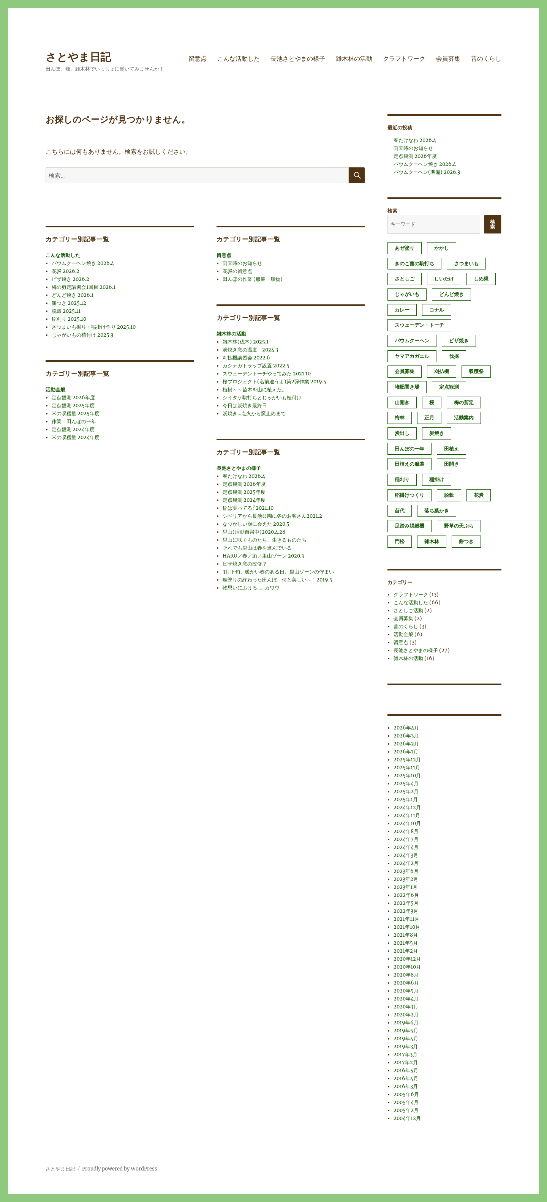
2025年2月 (406, 791)
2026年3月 (406, 736)
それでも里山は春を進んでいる (257, 548)
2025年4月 (406, 783)
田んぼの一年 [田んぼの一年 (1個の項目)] (409, 449)
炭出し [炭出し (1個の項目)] (402, 433)
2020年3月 (406, 1007)
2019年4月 (406, 1038)
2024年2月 (406, 863)
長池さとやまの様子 (297, 58)
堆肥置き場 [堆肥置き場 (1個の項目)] (407, 387)
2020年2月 (406, 1014)
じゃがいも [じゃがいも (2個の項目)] (407, 294)
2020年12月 (407, 959)
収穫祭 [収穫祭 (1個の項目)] (476, 371)
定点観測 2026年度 (73, 397)
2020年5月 (406, 991)
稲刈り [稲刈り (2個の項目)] (402, 479)
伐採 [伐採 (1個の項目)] (454, 356)
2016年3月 (406, 1086)
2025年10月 (407, 775)
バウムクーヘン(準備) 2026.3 (427, 172)
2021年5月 (406, 943)
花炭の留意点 (237, 271)
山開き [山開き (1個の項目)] (402, 402)
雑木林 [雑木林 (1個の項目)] (431, 541)
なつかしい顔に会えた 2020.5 (256, 524)
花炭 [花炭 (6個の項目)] (479, 495)
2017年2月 (406, 1062)
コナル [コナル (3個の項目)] (436, 310)
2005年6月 (406, 1094)
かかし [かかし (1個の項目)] (441, 248)
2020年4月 (406, 999)
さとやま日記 (78, 56)
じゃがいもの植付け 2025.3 (82, 335)
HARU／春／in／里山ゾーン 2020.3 (263, 556)
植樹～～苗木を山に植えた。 (255, 389)
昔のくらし (486, 58)
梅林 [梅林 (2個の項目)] (400, 417)
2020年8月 (406, 975)
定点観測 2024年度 (73, 429)
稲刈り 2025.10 (69, 319)
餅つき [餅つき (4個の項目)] (466, 541)
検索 (392, 211)
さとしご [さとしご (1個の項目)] (404, 279)
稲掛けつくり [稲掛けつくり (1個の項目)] (409, 495)
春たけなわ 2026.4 (244, 476)
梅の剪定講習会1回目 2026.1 (83, 287)
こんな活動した (238, 58)
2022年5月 (406, 903)
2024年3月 (406, 855)
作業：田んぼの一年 (74, 421)
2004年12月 (407, 1118)
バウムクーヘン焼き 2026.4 (83, 263)
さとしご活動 (408, 610)
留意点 (197, 58)
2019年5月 (406, 1030)
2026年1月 (406, 751)
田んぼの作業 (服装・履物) (253, 279)
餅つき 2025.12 (69, 303)
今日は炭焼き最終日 (245, 405)
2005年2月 (406, 1110)
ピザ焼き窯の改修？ (245, 564)
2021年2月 (406, 951)
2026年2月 (406, 743)
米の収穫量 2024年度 (76, 437)
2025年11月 (407, 767)
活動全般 (55, 389)
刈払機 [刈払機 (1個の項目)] (441, 371)
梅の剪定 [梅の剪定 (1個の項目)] (464, 402)
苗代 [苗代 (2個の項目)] (400, 510)
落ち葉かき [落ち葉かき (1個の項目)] (436, 510)
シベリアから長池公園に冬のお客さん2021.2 (272, 516)
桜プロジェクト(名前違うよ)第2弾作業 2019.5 (274, 381)
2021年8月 (406, 935)
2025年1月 (406, 799)
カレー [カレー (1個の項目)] (402, 310)
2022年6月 (406, 895)
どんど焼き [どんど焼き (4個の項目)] (451, 294)
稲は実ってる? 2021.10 (248, 508)
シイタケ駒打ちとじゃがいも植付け (262, 397)
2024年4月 (406, 847)
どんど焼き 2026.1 (72, 295)
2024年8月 (406, 831)
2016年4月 (406, 1078)
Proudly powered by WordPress (119, 1169)
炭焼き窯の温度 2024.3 (250, 350)
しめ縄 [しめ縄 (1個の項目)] (481, 279)
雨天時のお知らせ (242, 263)
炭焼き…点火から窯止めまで (254, 413)
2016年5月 (406, 1070)
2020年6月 (406, 983)
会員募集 (448, 58)
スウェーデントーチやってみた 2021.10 (267, 373)
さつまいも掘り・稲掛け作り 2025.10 (94, 327)
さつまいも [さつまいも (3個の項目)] (466, 263)
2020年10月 (407, 967)
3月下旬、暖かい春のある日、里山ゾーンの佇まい (278, 572)
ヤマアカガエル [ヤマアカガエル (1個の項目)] (412, 356)
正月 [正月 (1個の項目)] (429, 417)
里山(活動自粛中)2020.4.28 (254, 532)
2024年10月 (407, 823)
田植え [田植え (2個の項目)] (451, 449)
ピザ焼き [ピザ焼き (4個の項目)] (459, 340)
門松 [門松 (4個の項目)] (400, 541)
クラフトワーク (404, 58)
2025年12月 (407, 759)
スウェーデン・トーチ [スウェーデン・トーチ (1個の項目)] (419, 325)
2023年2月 (406, 879)
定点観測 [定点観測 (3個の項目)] (449, 387)
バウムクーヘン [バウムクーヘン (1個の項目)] (412, 340)
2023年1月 (405, 887)
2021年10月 (407, 927)
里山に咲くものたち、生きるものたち (265, 540)
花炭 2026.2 (65, 271)
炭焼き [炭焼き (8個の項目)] (436, 433)
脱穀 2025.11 (66, 311)
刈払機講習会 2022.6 (246, 357)
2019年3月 (406, 1046)
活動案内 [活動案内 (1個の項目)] (464, 417)
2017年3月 (405, 1054)
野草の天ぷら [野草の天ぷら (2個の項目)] (459, 526)
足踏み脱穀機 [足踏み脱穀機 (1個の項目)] (409, 526)
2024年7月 (406, 839)
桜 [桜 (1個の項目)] (431, 402)
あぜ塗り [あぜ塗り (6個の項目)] (404, 248)
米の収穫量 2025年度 (76, 413)
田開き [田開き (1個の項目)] (451, 464)
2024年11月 (407, 815)
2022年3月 (406, 911)
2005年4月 (406, 1102)
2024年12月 (407, 807)
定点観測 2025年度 (73, 405)
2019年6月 (406, 1022)
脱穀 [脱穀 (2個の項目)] (449, 495)
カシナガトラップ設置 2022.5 (256, 365)
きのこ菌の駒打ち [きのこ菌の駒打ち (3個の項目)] (414, 263)
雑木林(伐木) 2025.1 (246, 342)
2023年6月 (406, 871)
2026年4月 (406, 728)
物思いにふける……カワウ (251, 587)
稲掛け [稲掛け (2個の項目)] (436, 479)
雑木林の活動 (354, 58)
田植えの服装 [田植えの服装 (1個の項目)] (409, 464)
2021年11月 (406, 919)
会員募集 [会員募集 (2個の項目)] (404, 371)
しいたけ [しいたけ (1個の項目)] (444, 279)
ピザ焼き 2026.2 (70, 279)
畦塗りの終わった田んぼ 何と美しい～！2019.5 (277, 580)
